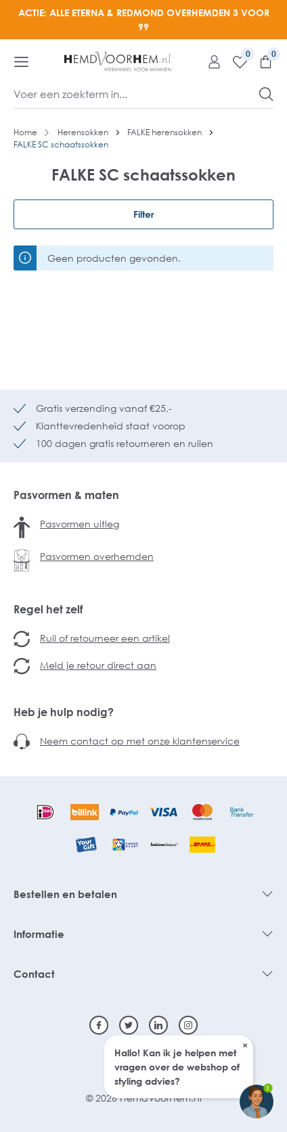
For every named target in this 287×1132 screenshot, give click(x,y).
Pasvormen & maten (66, 495)
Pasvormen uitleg (79, 523)
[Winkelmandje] (260, 61)
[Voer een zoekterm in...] (137, 94)
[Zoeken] (266, 94)
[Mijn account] (209, 61)
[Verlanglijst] (235, 61)
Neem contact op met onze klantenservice (140, 741)
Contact (34, 974)
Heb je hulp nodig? (64, 712)
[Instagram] (188, 1025)
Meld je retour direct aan (98, 665)
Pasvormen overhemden (97, 556)
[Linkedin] (158, 1025)
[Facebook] (98, 1025)
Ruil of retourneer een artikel (105, 638)
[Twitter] (128, 1025)
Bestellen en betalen (65, 894)
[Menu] (21, 61)
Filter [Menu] (143, 214)
